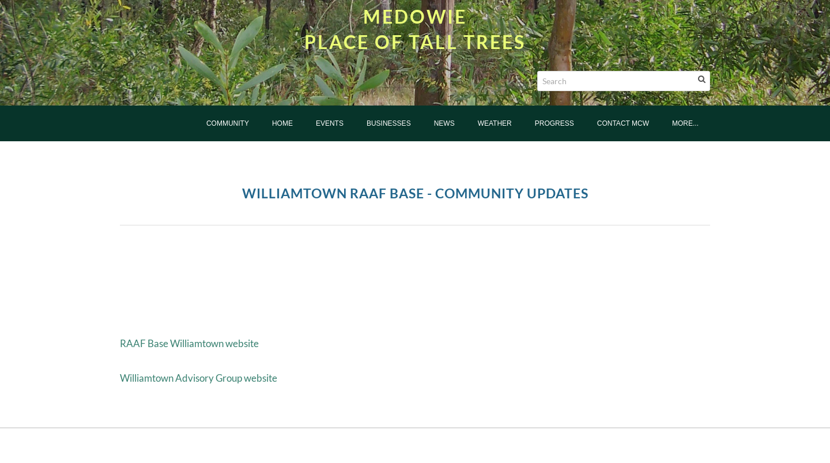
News (444, 123)
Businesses (389, 123)
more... (685, 123)
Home (282, 123)
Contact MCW (623, 123)
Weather (495, 123)
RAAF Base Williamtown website (189, 343)
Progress (554, 123)
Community (227, 123)
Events (330, 123)
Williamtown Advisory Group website (198, 378)
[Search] (623, 81)
